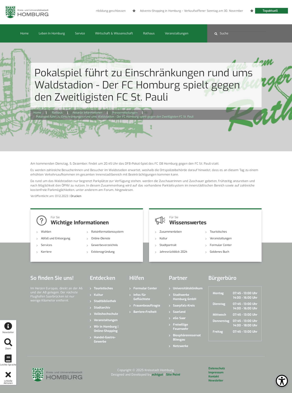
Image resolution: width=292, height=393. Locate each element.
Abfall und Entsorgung (55, 238)
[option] (115, 11)
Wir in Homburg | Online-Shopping (106, 329)
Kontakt (213, 376)
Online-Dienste (100, 238)
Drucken (76, 196)
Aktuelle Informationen (87, 113)
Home (24, 33)
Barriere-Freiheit (145, 312)
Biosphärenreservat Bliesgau (187, 337)
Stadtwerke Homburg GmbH (184, 297)
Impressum (215, 372)
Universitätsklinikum (187, 288)
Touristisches (218, 232)
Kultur (163, 238)
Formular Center (221, 245)
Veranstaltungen (176, 33)
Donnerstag (221, 321)
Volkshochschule (106, 314)
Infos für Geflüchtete (141, 297)
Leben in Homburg (52, 33)
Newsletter (215, 380)
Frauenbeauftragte (146, 306)
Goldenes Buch (219, 252)
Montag (218, 293)
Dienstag (219, 304)
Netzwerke (180, 346)
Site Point (173, 375)
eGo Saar (179, 318)
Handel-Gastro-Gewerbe (105, 339)
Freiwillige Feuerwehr (180, 327)
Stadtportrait (168, 245)
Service (80, 33)
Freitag (218, 332)
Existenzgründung (103, 252)
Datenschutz (216, 368)
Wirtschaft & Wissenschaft (114, 33)
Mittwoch (219, 315)
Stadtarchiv (102, 308)
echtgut (157, 375)
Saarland (179, 312)
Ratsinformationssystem (107, 232)
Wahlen (46, 232)
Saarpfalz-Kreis (184, 306)
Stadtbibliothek (105, 301)
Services (46, 245)
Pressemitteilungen (124, 113)
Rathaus (149, 33)
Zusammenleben (171, 232)
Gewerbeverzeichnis (104, 245)
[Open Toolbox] (282, 381)
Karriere (46, 252)
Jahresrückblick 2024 (173, 252)
